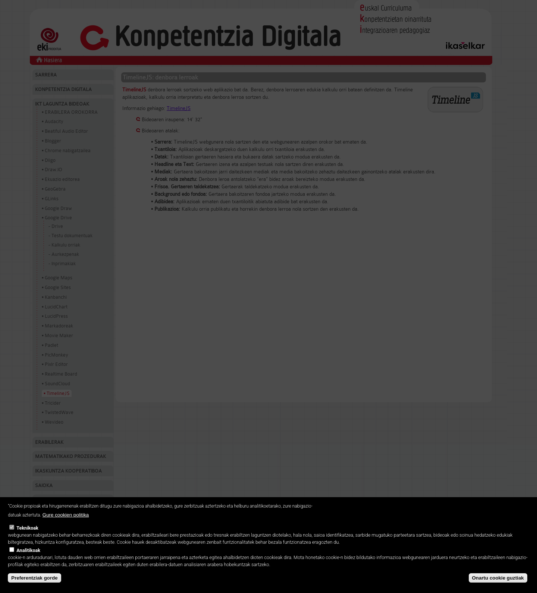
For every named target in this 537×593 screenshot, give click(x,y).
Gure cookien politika (66, 515)
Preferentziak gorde (34, 578)
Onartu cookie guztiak (498, 578)
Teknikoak (27, 528)
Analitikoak (28, 550)
